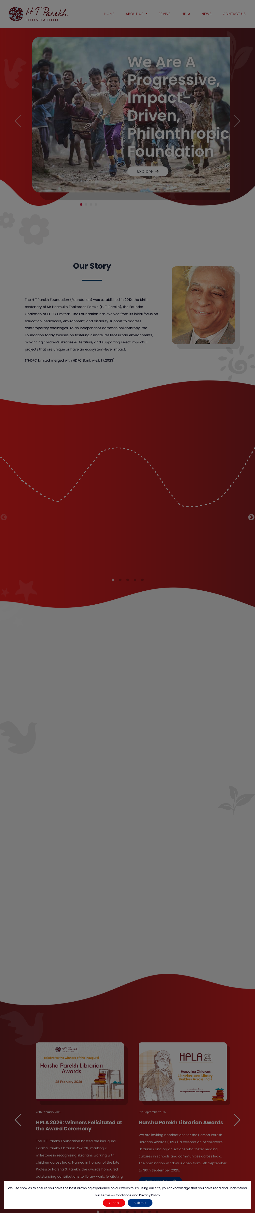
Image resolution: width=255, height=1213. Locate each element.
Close (114, 1203)
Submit (140, 1203)
